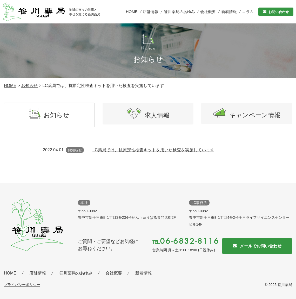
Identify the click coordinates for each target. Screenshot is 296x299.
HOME (132, 11)
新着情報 (229, 11)
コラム (248, 11)
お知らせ (29, 85)
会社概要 (208, 11)
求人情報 (148, 113)
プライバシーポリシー (22, 285)
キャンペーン (246, 113)
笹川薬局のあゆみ (179, 11)
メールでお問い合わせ (260, 246)
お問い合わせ (278, 12)
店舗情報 (150, 11)
